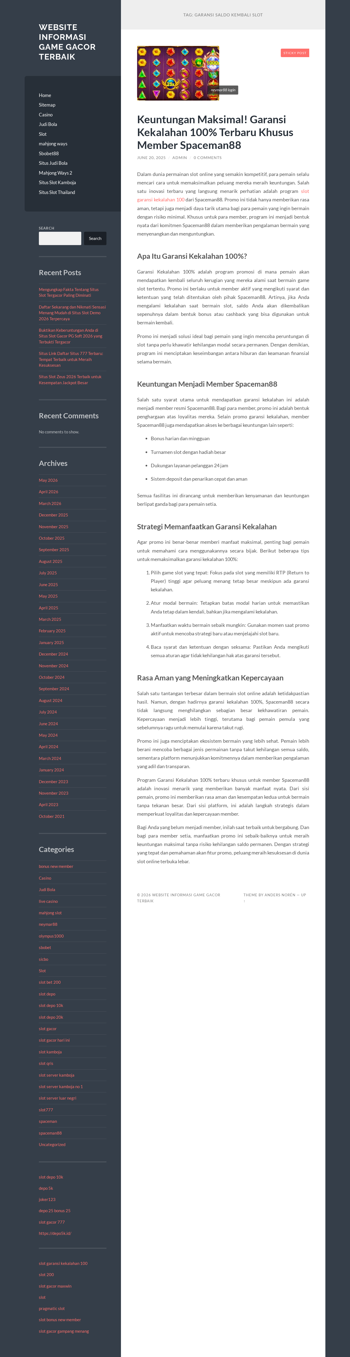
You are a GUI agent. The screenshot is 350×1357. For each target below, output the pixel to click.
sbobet (45, 947)
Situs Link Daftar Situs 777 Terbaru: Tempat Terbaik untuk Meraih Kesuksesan (71, 359)
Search (46, 228)
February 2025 (52, 630)
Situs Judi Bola (53, 163)
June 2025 (48, 584)
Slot (43, 134)
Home (45, 95)
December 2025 (53, 514)
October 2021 (52, 816)
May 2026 (48, 480)
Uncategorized (52, 1144)
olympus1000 (51, 935)
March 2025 (50, 619)
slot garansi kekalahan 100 (63, 1263)
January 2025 (51, 642)
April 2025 (48, 607)
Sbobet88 (49, 153)
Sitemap (47, 105)
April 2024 (48, 746)
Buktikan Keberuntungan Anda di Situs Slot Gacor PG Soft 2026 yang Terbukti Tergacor (70, 336)
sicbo (43, 959)
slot (42, 1297)
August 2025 (50, 561)
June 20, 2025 (151, 157)
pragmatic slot (52, 1308)
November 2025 (53, 526)
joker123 (47, 1199)
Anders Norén (280, 895)
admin (179, 157)
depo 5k (46, 1188)
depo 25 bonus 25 (55, 1210)
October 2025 (52, 538)
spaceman (48, 1121)
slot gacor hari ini (54, 1040)
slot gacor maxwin (55, 1285)
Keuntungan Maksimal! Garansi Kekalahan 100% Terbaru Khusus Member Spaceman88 (215, 132)
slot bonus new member (60, 1319)
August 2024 (50, 700)
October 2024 (52, 677)
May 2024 (48, 735)
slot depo (47, 993)
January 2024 (51, 769)
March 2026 (50, 503)
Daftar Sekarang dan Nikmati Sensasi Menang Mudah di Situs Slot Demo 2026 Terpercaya (72, 312)
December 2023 (53, 781)
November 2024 (53, 665)
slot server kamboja (56, 1075)
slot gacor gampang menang (64, 1331)
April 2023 (48, 804)
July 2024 (48, 711)
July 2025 (48, 572)
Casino (46, 115)
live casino (48, 901)
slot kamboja (50, 1051)
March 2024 (50, 758)
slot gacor (48, 1028)
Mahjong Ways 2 (55, 173)
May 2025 (48, 596)
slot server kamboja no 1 (61, 1086)
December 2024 (53, 653)
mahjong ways (53, 143)
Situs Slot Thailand (57, 192)
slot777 (46, 1109)
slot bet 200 (50, 982)
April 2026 (48, 491)
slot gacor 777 (52, 1222)
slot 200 (46, 1274)
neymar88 (48, 924)
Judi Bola (48, 124)
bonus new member (56, 866)
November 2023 (53, 793)
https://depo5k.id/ (55, 1233)
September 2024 (54, 688)
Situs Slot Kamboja (57, 182)
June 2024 (48, 723)
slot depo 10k (51, 1005)
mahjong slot (50, 912)
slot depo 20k (51, 1017)
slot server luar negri (57, 1097)
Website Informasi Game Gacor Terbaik (67, 41)
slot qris (46, 1063)
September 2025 (54, 549)
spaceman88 (50, 1132)
